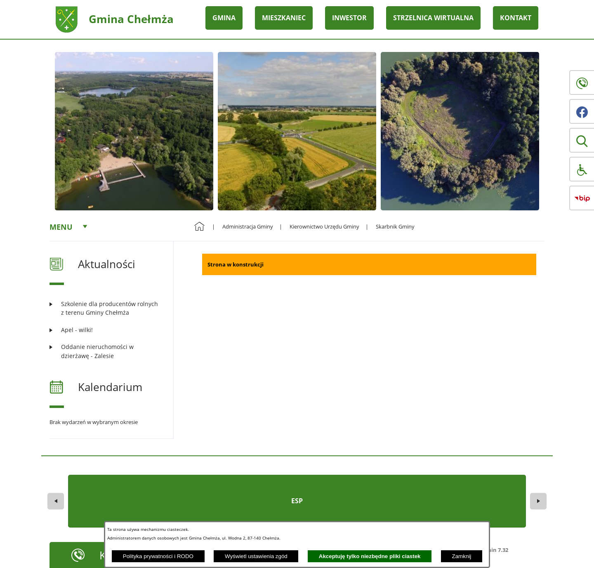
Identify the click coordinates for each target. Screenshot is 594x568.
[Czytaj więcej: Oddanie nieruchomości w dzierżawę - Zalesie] (106, 351)
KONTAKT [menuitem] (515, 17)
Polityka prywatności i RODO (158, 556)
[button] (581, 140)
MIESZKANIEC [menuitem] (284, 17)
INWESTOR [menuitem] (349, 17)
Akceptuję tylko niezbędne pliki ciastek (370, 556)
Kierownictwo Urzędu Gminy (324, 226)
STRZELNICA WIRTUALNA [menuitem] (433, 17)
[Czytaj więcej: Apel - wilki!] (106, 329)
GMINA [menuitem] (224, 17)
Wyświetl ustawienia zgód (256, 556)
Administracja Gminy (247, 226)
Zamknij (461, 556)
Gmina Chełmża (131, 19)
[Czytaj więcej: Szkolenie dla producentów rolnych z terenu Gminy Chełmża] (106, 308)
